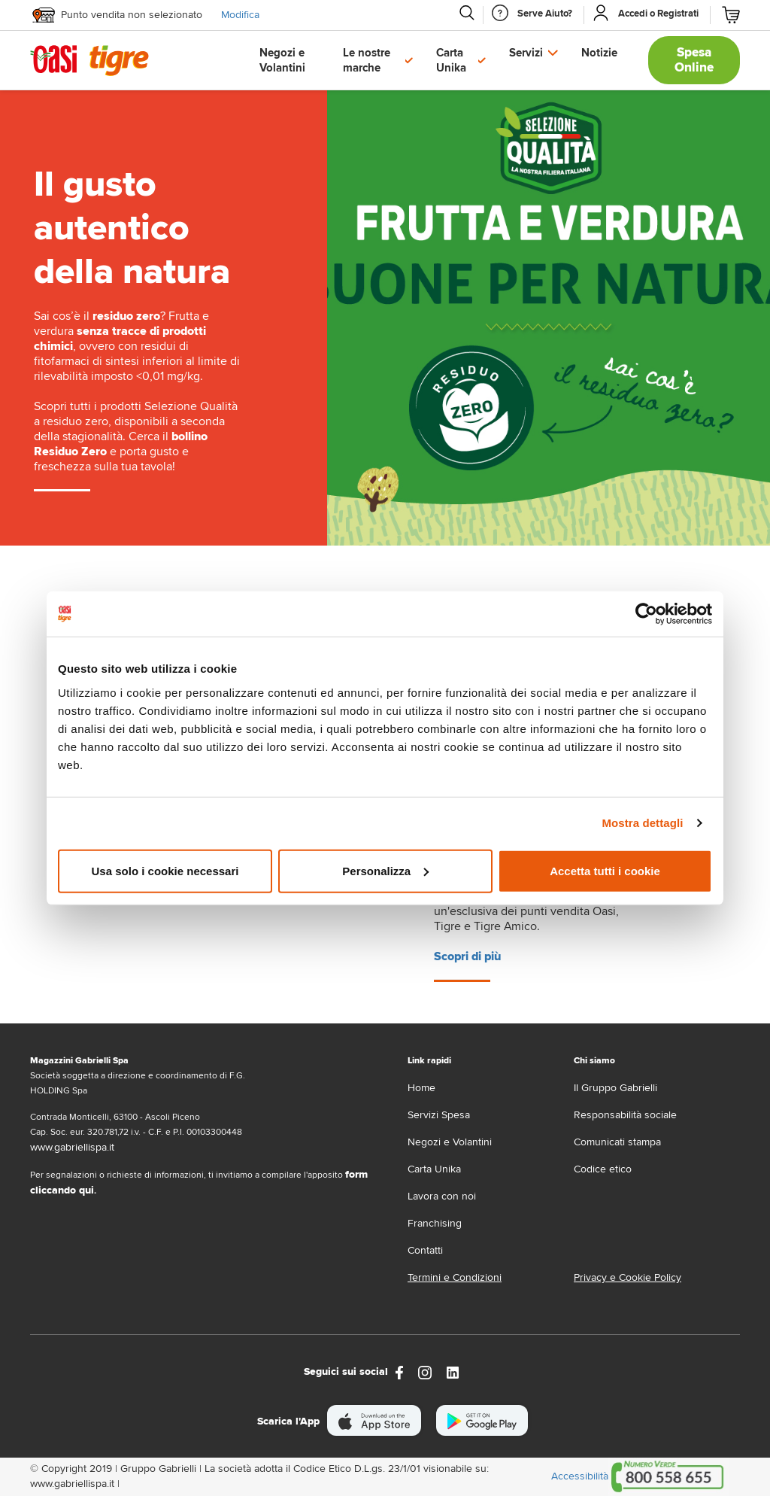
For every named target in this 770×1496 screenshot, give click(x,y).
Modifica (240, 14)
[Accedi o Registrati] (658, 13)
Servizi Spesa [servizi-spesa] (439, 1114)
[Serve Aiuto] (544, 13)
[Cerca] (466, 13)
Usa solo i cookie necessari (165, 870)
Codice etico (603, 1169)
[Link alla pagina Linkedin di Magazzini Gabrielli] (452, 1371)
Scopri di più (467, 956)
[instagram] (425, 1371)
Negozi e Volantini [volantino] (450, 1142)
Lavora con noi (442, 1196)
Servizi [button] (526, 52)
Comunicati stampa (617, 1142)
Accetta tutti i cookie (605, 870)
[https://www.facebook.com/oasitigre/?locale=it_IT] (399, 1371)
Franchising (435, 1223)
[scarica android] (482, 1420)
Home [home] (421, 1087)
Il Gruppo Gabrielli (615, 1087)
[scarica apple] (374, 1420)
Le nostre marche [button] (366, 60)
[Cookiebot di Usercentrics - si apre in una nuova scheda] (646, 614)
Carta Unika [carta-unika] (434, 1169)
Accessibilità (579, 1476)
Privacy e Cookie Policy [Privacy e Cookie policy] (627, 1277)
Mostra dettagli (642, 822)
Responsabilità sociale (625, 1114)
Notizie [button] (599, 52)
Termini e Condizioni (455, 1277)
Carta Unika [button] (451, 60)
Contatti (425, 1250)
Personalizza (385, 870)
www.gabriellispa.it (72, 1147)
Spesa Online (694, 59)
